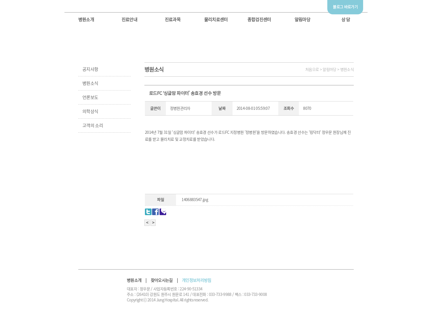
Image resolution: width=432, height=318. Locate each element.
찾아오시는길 (162, 280)
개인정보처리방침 (196, 280)
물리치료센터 (216, 19)
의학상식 (90, 111)
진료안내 (129, 19)
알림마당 (302, 19)
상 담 (345, 19)
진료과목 (172, 19)
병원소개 (86, 19)
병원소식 (90, 83)
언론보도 (90, 97)
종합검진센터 (259, 19)
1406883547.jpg (195, 200)
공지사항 (90, 69)
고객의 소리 (92, 125)
